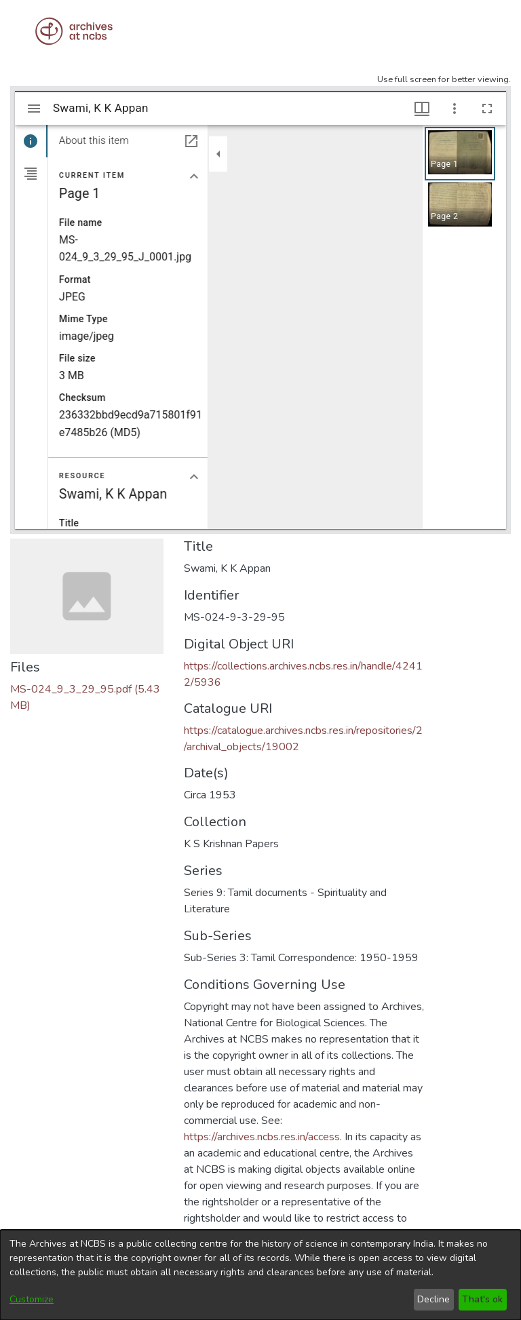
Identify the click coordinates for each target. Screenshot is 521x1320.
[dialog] (260, 1275)
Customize (31, 1299)
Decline (433, 1299)
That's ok (482, 1299)
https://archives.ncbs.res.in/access (262, 1136)
